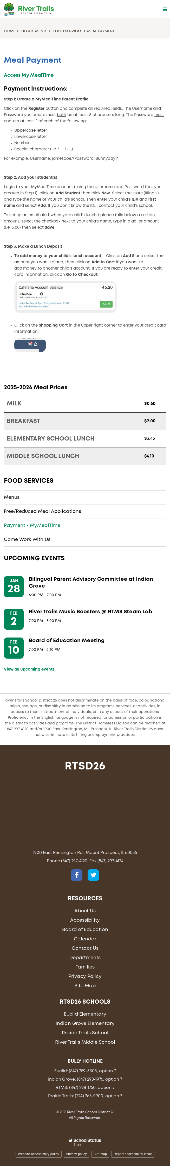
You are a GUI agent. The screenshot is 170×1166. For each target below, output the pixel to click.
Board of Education (85, 930)
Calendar (85, 939)
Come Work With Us (27, 540)
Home (9, 31)
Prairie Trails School (85, 1033)
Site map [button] (100, 1154)
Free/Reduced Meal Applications (42, 511)
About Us (85, 911)
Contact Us (85, 948)
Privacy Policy (85, 976)
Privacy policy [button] (76, 1154)
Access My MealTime (29, 75)
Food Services (67, 31)
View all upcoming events (29, 669)
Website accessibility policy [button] (38, 1154)
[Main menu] (165, 9)
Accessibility (85, 920)
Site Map (85, 986)
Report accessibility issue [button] (133, 1154)
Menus (11, 497)
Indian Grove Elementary (85, 1024)
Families (85, 967)
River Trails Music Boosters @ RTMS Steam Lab (90, 611)
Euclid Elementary (85, 1014)
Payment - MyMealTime (32, 526)
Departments (34, 31)
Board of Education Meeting (66, 640)
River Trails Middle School (85, 1042)
